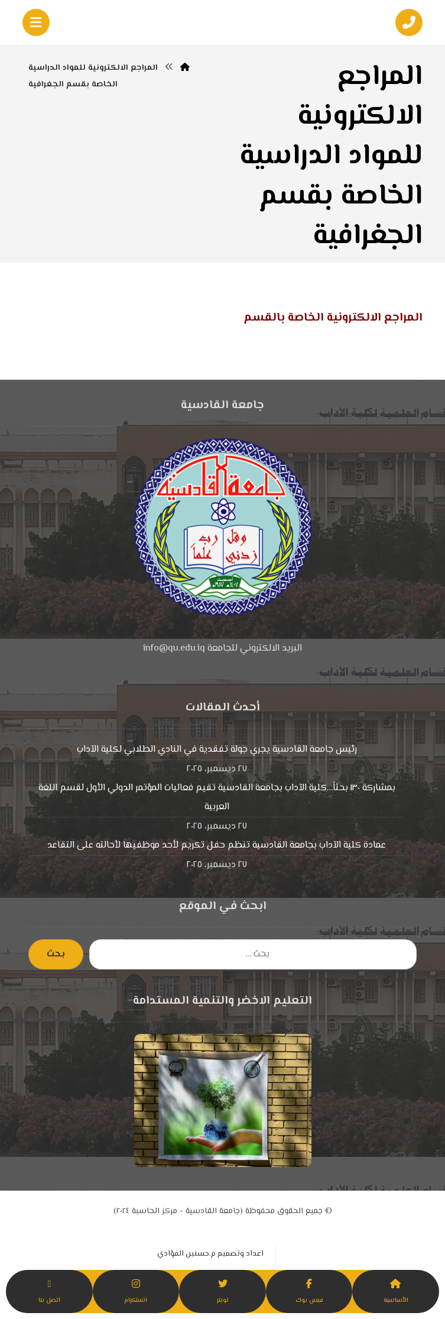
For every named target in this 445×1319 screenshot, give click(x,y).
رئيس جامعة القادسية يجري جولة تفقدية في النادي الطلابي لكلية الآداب (217, 749)
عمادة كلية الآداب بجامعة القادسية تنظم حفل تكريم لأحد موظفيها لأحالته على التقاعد (216, 845)
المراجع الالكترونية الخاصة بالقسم (333, 318)
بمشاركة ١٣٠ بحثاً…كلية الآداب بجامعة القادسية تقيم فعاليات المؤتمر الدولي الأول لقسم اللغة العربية (216, 797)
